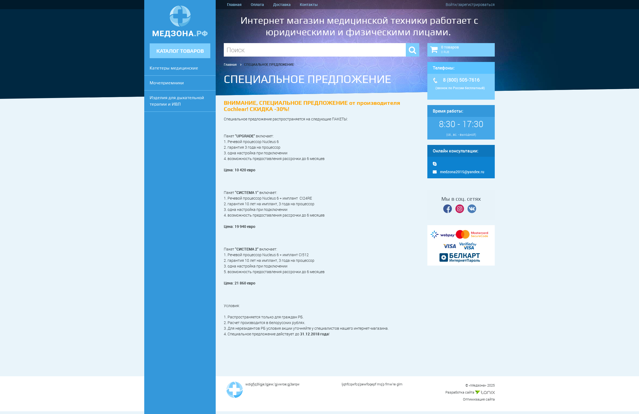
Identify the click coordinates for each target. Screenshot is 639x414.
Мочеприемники (167, 82)
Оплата (257, 4)
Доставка (282, 4)
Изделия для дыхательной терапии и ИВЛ (177, 101)
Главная (234, 4)
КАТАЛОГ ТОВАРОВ (180, 51)
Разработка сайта (470, 392)
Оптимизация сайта (479, 399)
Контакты (309, 4)
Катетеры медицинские (174, 68)
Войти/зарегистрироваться (470, 4)
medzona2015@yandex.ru (458, 171)
